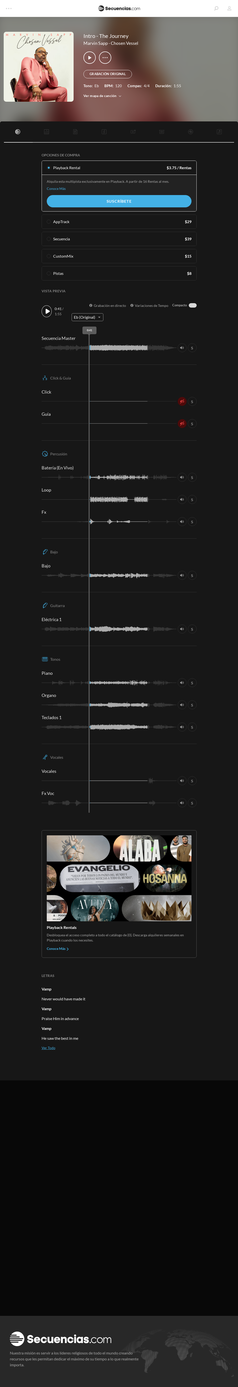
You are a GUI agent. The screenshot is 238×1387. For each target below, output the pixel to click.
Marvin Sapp (95, 43)
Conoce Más (56, 188)
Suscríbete (119, 201)
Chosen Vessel (124, 43)
